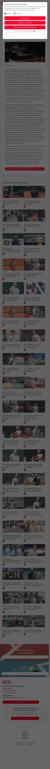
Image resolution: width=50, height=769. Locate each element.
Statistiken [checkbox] (19, 13)
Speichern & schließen (25, 23)
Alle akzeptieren (25, 18)
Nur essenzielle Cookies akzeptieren (25, 27)
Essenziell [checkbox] (9, 13)
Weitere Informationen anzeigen (25, 31)
